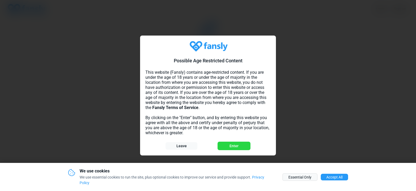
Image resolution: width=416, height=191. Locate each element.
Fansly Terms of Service (175, 107)
